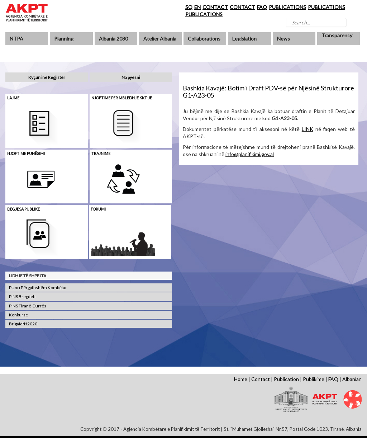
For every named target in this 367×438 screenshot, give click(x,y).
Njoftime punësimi (26, 153)
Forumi (98, 209)
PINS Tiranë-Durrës (27, 306)
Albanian (352, 379)
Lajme (13, 97)
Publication (286, 379)
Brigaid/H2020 (23, 323)
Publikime (313, 379)
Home (240, 379)
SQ (188, 7)
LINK (307, 129)
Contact (260, 379)
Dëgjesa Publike (23, 209)
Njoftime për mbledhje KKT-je (121, 97)
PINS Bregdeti (22, 296)
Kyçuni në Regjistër (46, 77)
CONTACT (215, 7)
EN (197, 7)
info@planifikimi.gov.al (249, 154)
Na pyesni (130, 77)
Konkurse (18, 314)
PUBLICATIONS (287, 7)
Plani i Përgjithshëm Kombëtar (38, 287)
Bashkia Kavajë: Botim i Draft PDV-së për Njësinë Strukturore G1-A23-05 (268, 91)
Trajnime (100, 153)
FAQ (262, 7)
